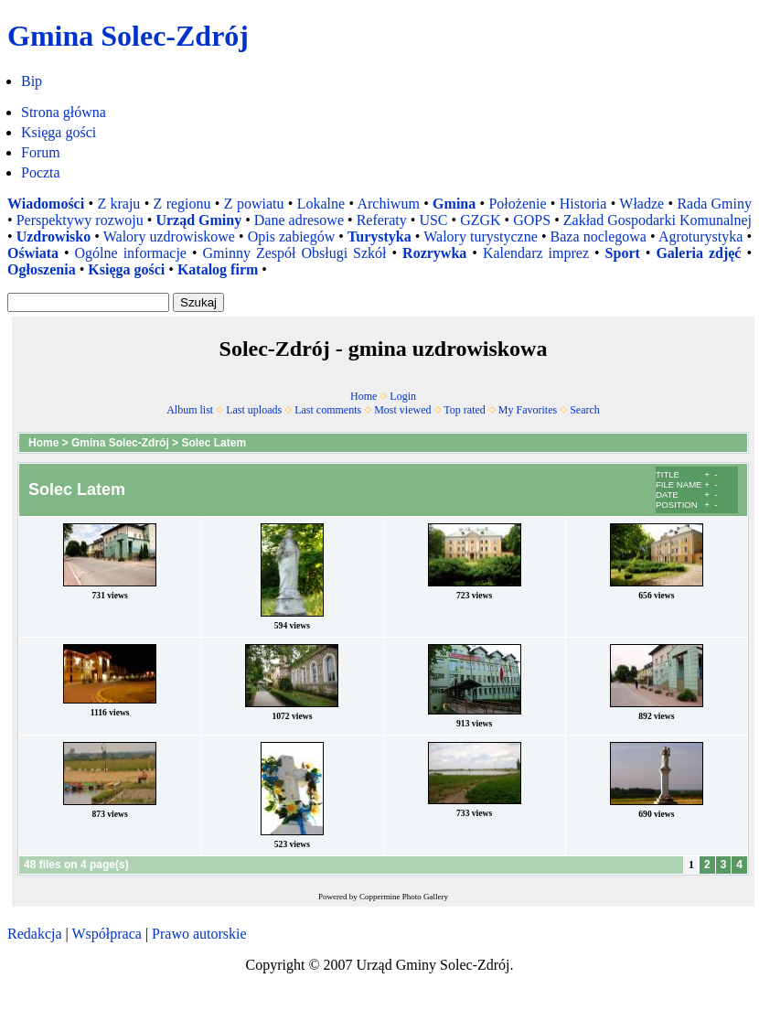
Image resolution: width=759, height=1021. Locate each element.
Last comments (327, 409)
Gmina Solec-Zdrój (120, 442)
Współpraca (106, 933)
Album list (189, 409)
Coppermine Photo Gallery (403, 896)
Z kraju (118, 203)
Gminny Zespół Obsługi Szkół (295, 253)
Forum (40, 152)
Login (403, 396)
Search (585, 409)
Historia (583, 203)
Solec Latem (213, 442)
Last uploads (254, 409)
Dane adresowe (299, 220)
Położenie (517, 203)
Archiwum (388, 203)
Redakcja (34, 933)
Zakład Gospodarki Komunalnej (657, 220)
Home (363, 396)
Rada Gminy (714, 203)
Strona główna (63, 112)
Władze (641, 203)
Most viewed (402, 409)
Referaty (382, 220)
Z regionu (182, 203)
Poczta (40, 172)
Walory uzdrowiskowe (169, 236)
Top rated (464, 409)
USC (433, 220)
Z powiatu (254, 203)
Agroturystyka (700, 236)
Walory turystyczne (480, 236)
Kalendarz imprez (536, 253)
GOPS (532, 220)
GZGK (480, 220)
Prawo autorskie (199, 933)
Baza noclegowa (599, 236)
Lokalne (321, 203)
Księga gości (58, 132)
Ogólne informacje (131, 253)
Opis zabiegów (292, 236)
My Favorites (527, 409)
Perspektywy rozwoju (80, 220)
